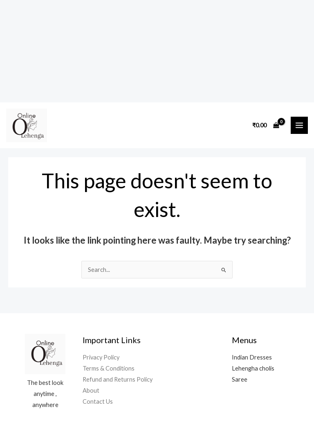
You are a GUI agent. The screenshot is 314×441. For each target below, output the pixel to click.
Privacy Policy (101, 357)
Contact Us (98, 401)
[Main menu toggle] (299, 125)
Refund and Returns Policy (118, 379)
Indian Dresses (252, 357)
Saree (239, 379)
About (91, 390)
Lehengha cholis (253, 368)
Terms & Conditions (109, 368)
